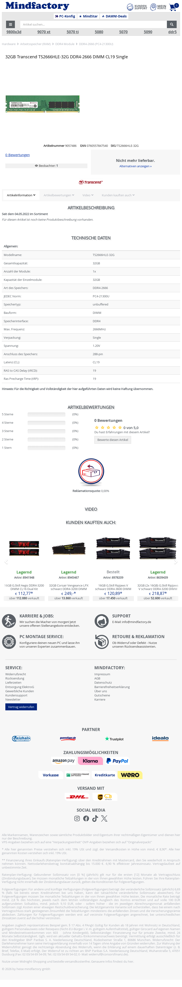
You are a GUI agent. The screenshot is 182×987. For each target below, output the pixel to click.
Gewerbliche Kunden (19, 691)
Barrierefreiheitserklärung (112, 687)
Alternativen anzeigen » (135, 166)
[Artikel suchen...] (93, 24)
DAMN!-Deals (114, 16)
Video (86, 195)
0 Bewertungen (17, 155)
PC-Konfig (65, 16)
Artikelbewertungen (57, 195)
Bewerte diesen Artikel (112, 440)
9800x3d (14, 32)
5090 (148, 32)
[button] (10, 24)
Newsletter (12, 699)
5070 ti (73, 32)
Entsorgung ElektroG (19, 687)
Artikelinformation (19, 195)
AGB (97, 678)
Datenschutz (103, 682)
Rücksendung (14, 678)
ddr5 (172, 32)
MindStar (88, 16)
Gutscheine (102, 695)
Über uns (100, 691)
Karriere (99, 699)
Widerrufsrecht (15, 674)
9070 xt (43, 32)
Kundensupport (16, 695)
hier (130, 961)
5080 (99, 32)
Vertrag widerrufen (21, 707)
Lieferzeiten (13, 682)
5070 (123, 32)
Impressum (102, 674)
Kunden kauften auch (117, 195)
